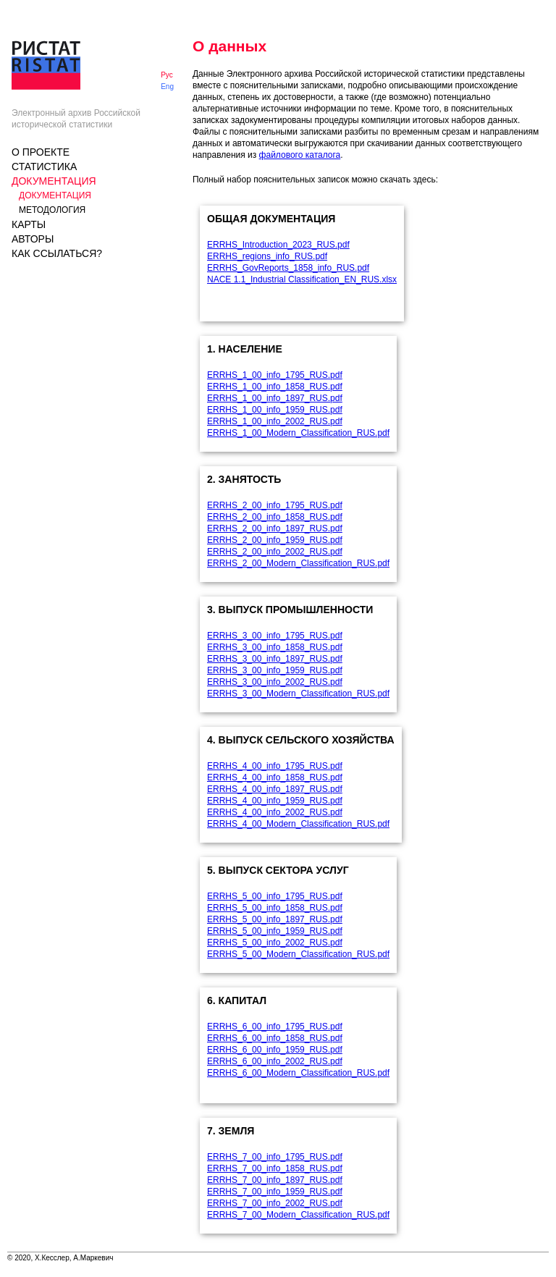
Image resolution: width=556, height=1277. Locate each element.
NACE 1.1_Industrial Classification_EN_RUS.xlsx (302, 279)
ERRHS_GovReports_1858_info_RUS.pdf (288, 268)
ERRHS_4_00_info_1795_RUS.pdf (274, 766)
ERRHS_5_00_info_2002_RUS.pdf (274, 942)
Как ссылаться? (57, 253)
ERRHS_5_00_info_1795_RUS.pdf (274, 896)
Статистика (44, 166)
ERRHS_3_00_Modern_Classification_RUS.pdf (298, 693)
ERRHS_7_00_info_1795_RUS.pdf (274, 1157)
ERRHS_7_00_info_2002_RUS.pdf (274, 1203)
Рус (167, 75)
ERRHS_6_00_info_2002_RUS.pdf (274, 1061)
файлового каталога (300, 155)
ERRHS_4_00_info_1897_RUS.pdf (274, 789)
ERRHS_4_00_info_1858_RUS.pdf (274, 777)
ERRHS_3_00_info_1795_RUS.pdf (274, 636)
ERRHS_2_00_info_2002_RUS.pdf (274, 552)
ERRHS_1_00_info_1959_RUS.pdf (274, 410)
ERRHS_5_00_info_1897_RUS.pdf (274, 919)
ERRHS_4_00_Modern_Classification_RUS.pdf (298, 824)
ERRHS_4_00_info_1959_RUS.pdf (274, 801)
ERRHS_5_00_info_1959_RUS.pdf (274, 931)
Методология (52, 210)
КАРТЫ (29, 224)
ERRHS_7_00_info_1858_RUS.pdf (274, 1168)
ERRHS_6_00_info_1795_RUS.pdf (274, 1026)
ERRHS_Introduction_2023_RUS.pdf (278, 245)
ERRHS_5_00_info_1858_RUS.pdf (274, 908)
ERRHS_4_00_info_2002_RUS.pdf (274, 812)
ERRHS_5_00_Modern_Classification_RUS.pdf (298, 954)
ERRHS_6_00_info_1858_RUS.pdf (274, 1038)
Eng (167, 86)
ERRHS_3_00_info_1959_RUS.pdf (274, 670)
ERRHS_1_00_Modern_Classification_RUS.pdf (298, 433)
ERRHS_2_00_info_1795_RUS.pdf (274, 505)
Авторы (33, 239)
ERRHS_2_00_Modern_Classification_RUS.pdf (298, 563)
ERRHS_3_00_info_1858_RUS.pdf (274, 647)
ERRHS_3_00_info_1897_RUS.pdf (274, 659)
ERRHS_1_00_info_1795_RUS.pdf (274, 375)
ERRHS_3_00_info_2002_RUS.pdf (274, 682)
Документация (54, 181)
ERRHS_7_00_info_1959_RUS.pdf (274, 1192)
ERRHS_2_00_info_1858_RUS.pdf (274, 517)
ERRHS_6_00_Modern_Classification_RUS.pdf (298, 1073)
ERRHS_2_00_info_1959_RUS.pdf (274, 540)
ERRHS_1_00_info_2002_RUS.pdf (274, 421)
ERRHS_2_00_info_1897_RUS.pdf (274, 528)
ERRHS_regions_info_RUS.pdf (267, 256)
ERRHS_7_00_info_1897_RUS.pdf (274, 1180)
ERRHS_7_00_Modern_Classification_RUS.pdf (298, 1215)
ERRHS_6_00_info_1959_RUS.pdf (274, 1050)
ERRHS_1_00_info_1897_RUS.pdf (274, 398)
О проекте (41, 152)
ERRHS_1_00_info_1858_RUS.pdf (274, 387)
